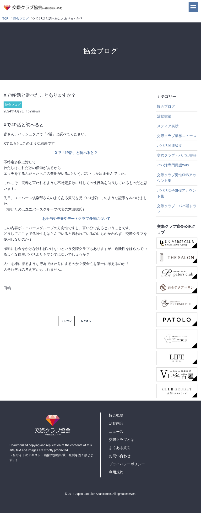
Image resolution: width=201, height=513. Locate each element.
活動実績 (164, 116)
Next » (86, 321)
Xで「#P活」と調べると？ (76, 153)
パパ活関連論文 (169, 145)
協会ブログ (21, 18)
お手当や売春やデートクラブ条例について (76, 219)
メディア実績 (168, 126)
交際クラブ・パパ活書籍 (176, 155)
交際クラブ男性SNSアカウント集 (176, 178)
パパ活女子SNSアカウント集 (176, 193)
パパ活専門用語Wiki (173, 165)
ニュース (116, 431)
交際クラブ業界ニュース (176, 136)
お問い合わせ (119, 456)
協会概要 (116, 415)
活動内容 (116, 423)
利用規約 (116, 472)
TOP (5, 18)
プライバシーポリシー (127, 464)
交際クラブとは (121, 440)
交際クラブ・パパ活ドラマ (176, 209)
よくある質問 (119, 448)
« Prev (66, 321)
